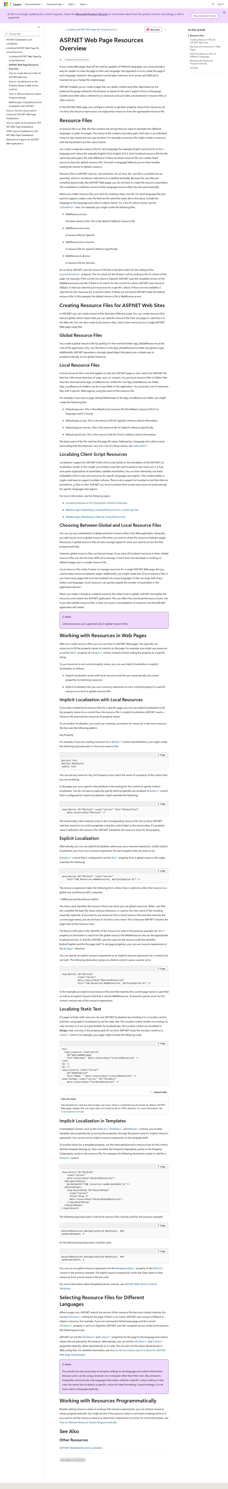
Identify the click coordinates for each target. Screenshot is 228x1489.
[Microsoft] (6, 4)
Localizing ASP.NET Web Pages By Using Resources (91, 29)
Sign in (221, 4)
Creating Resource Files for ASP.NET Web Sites (203, 41)
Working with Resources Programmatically (201, 62)
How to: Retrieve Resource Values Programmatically (88, 1422)
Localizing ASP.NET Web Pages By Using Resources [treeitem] (25, 58)
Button (96, 652)
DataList (101, 1128)
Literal (63, 1034)
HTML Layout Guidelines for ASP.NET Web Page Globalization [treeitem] (22, 133)
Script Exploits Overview (72, 1111)
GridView (115, 1128)
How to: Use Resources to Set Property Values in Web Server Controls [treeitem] (23, 85)
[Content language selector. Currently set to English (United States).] (18, 1484)
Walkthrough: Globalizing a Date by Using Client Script (95, 516)
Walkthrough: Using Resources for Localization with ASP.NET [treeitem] (25, 104)
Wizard (132, 1128)
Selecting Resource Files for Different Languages (203, 55)
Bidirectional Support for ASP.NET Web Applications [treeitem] (22, 141)
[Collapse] (38, 27)
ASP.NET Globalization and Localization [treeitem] (19, 41)
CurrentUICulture (69, 274)
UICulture (73, 1316)
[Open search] (213, 4)
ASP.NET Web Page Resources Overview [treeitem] (23, 66)
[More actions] (165, 29)
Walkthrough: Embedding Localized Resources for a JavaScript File (102, 509)
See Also (194, 67)
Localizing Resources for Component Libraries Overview (96, 502)
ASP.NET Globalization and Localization (81, 1447)
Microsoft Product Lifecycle (92, 14)
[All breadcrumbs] (62, 29)
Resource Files (197, 35)
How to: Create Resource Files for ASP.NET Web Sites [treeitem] (25, 75)
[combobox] (22, 33)
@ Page (68, 948)
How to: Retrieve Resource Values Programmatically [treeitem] (25, 95)
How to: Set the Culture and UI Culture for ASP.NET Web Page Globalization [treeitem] (21, 114)
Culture (104, 1337)
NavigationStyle (124, 1268)
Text (72, 652)
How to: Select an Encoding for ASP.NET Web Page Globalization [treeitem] (23, 124)
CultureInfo (66, 207)
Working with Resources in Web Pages (205, 48)
